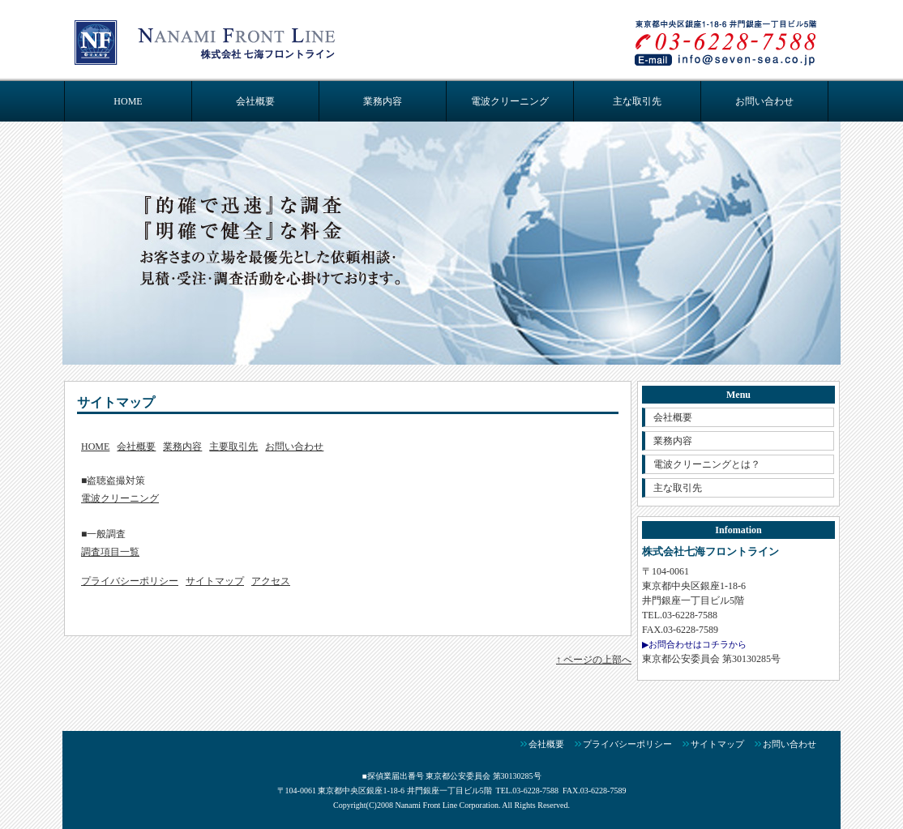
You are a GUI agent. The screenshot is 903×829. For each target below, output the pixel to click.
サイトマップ (215, 581)
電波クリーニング (510, 101)
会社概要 (255, 101)
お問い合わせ (764, 101)
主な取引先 (637, 101)
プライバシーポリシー (129, 581)
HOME (127, 101)
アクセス (270, 581)
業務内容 (382, 101)
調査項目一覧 (110, 552)
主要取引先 (233, 446)
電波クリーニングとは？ (706, 464)
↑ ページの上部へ (593, 659)
